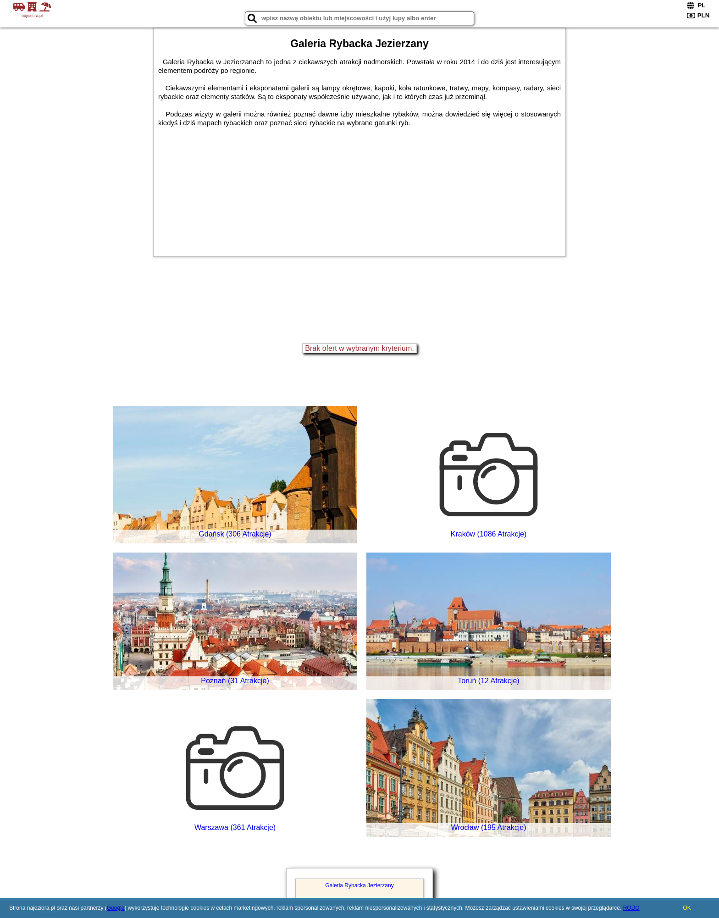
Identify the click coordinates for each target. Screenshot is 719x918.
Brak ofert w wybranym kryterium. (359, 348)
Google (116, 908)
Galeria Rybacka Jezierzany (359, 885)
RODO (631, 908)
